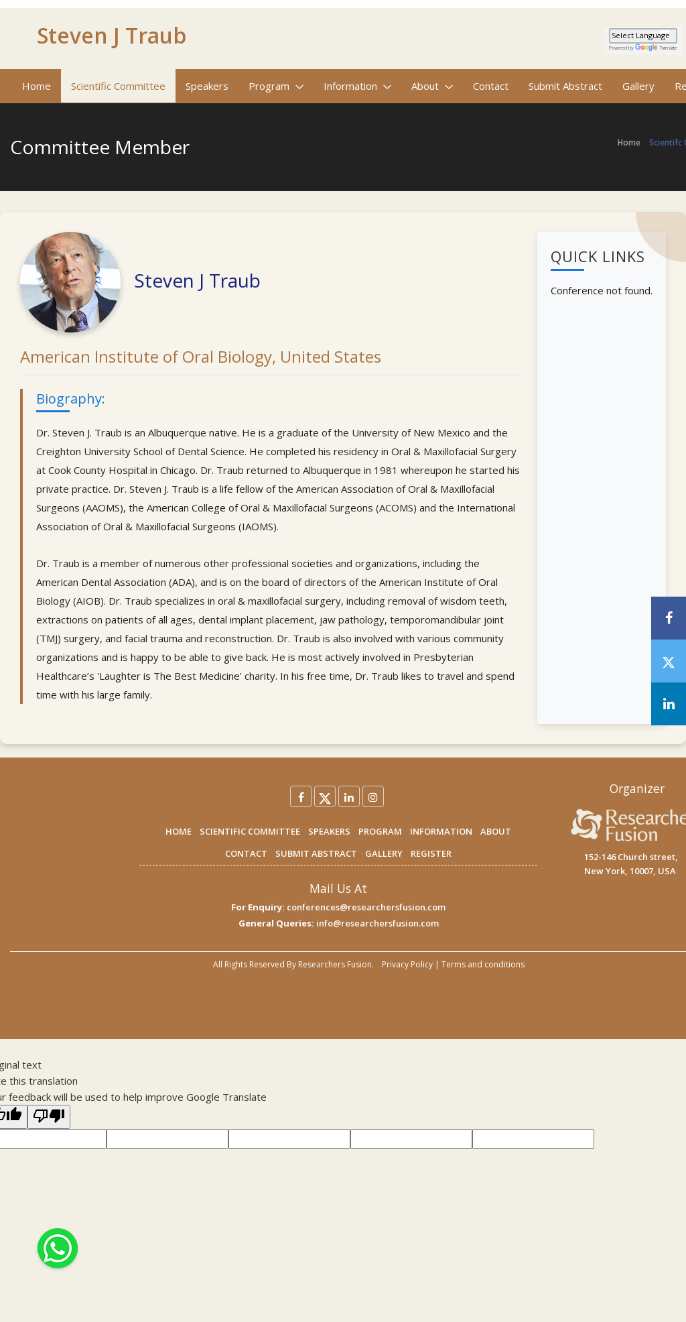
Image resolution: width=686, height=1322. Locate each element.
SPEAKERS (329, 831)
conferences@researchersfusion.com (366, 907)
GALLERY (384, 853)
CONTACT (246, 853)
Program (276, 86)
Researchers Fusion (335, 964)
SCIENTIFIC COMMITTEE (250, 831)
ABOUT (495, 831)
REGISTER (431, 853)
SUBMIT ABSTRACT (316, 853)
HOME (178, 831)
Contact (490, 86)
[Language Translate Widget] (643, 36)
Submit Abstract (565, 86)
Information (357, 86)
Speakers (207, 86)
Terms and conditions (483, 964)
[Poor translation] (48, 1117)
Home (36, 86)
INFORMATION (441, 831)
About (432, 86)
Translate (656, 48)
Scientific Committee (118, 86)
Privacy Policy (407, 964)
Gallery (638, 86)
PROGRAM (380, 831)
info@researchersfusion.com (377, 923)
